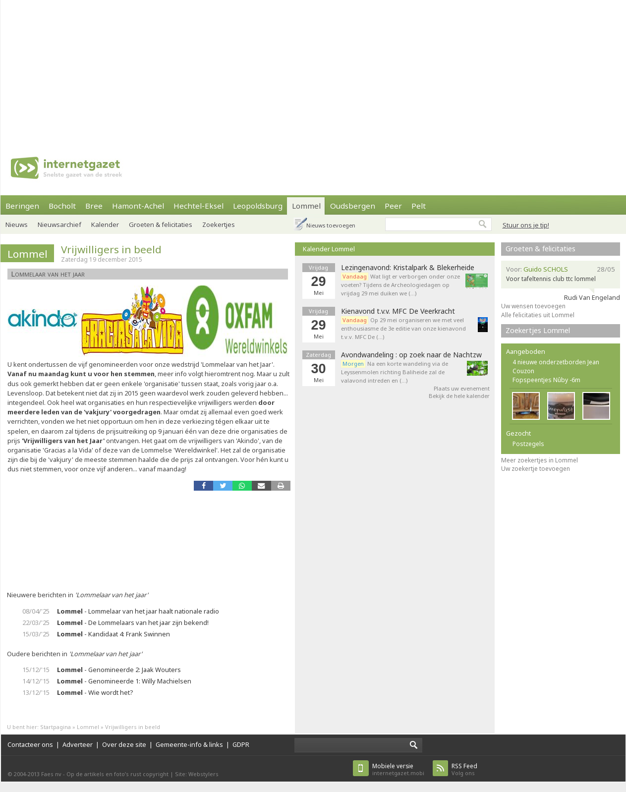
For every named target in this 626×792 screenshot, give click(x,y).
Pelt (418, 206)
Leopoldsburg (258, 206)
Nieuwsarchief (59, 224)
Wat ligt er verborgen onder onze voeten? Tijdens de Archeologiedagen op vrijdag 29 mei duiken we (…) (400, 285)
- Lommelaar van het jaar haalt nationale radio (138, 611)
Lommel (306, 206)
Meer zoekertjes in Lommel (539, 460)
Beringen (22, 206)
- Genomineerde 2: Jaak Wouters (119, 669)
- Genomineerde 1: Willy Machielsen (124, 681)
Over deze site (124, 744)
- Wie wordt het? (95, 692)
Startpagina (55, 727)
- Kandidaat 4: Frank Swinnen (113, 633)
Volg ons (464, 769)
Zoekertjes (218, 224)
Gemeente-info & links (189, 744)
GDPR (240, 744)
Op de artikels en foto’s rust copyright (117, 774)
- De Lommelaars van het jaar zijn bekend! (133, 622)
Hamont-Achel (138, 206)
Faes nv (51, 774)
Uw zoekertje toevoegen (535, 468)
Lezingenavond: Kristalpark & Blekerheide (407, 267)
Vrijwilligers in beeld (111, 249)
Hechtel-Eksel (198, 206)
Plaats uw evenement (462, 388)
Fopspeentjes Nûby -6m (546, 380)
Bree (94, 206)
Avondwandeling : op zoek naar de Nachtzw (411, 354)
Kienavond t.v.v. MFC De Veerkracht (398, 311)
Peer (393, 206)
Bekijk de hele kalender (459, 395)
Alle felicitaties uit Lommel (537, 315)
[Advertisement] (227, 69)
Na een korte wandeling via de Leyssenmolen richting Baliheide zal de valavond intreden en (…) (394, 372)
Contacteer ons (30, 744)
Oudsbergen (352, 206)
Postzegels (528, 444)
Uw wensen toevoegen (533, 306)
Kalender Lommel (329, 248)
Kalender (105, 224)
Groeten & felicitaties (160, 224)
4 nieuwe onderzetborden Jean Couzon (555, 366)
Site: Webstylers (197, 774)
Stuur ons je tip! (526, 225)
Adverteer (77, 744)
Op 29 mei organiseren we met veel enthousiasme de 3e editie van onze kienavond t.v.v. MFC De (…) (403, 328)
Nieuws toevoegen (330, 225)
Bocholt (62, 206)
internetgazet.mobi (398, 769)
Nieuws (16, 224)
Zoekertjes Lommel (538, 330)
